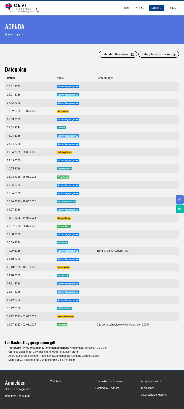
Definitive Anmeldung (17, 395)
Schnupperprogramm (17, 389)
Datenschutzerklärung (154, 394)
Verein (140, 8)
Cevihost (114, 388)
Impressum (147, 388)
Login (172, 8)
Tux (61, 381)
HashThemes (116, 381)
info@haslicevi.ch (151, 381)
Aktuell (156, 8)
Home (127, 8)
